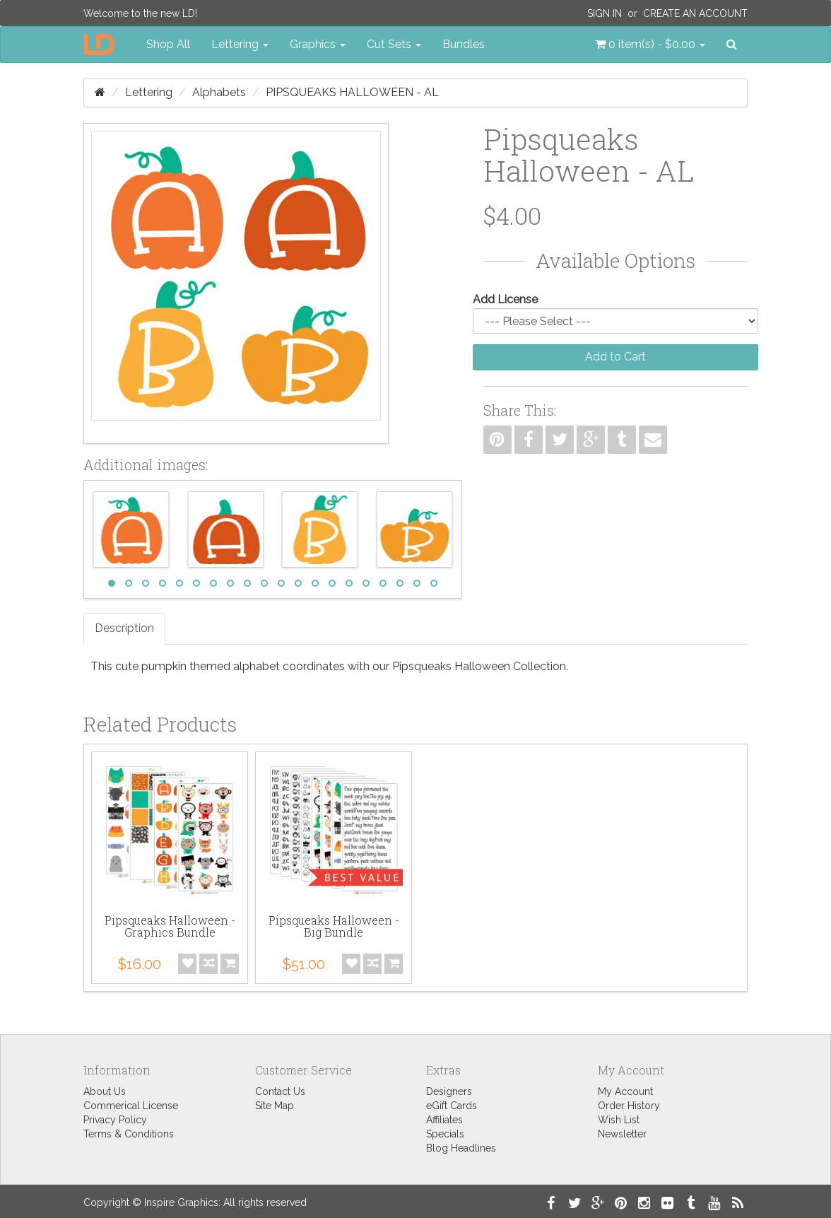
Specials (445, 1134)
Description (124, 628)
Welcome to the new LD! (140, 13)
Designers (449, 1091)
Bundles (463, 44)
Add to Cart (615, 356)
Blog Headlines (461, 1148)
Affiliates (444, 1119)
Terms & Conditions (128, 1134)
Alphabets (219, 92)
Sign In (604, 13)
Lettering (148, 92)
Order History (629, 1105)
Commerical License (130, 1105)
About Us (104, 1091)
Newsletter (622, 1134)
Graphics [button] (318, 44)
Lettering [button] (240, 44)
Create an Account (695, 13)
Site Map (274, 1105)
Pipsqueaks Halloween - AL (352, 92)
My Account (625, 1091)
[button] (650, 44)
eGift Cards (451, 1105)
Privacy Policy (115, 1119)
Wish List (619, 1119)
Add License (505, 299)
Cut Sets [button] (394, 44)
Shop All (168, 44)
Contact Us (280, 1091)
